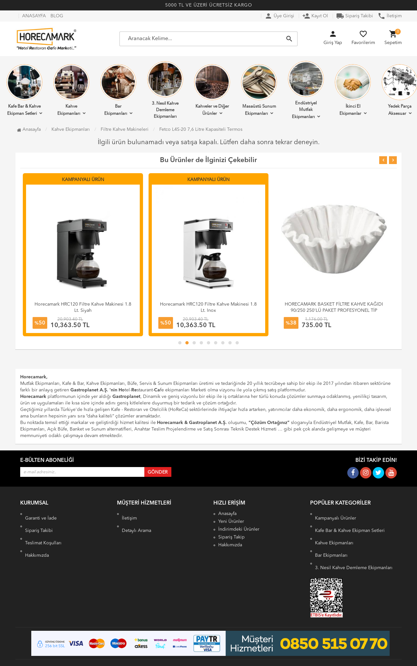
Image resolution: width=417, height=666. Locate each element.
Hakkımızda (37, 537)
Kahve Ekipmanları (71, 90)
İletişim (390, 16)
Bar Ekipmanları (118, 90)
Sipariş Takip (231, 537)
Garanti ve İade (41, 513)
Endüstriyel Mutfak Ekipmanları (306, 90)
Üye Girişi (279, 16)
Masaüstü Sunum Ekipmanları (259, 90)
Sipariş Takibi (354, 16)
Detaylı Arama (136, 521)
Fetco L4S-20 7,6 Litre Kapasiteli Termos (200, 129)
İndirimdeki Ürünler (238, 529)
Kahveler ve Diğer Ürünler (212, 90)
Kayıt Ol (315, 16)
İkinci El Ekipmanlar (353, 90)
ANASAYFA (34, 16)
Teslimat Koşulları (43, 529)
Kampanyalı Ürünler (335, 513)
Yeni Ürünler (231, 521)
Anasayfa (29, 129)
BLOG (56, 16)
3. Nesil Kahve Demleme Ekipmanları (165, 90)
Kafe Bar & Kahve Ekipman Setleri (350, 521)
